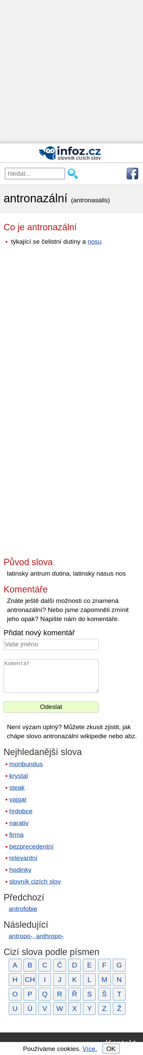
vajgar (18, 799)
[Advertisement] (71, 71)
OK (111, 1048)
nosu (95, 241)
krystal (18, 775)
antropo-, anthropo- (36, 936)
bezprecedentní (31, 846)
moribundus (26, 764)
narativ (19, 822)
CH (30, 979)
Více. (90, 1048)
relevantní (23, 857)
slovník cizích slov (35, 881)
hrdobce (20, 811)
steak (17, 787)
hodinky (20, 869)
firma (16, 834)
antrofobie (23, 908)
